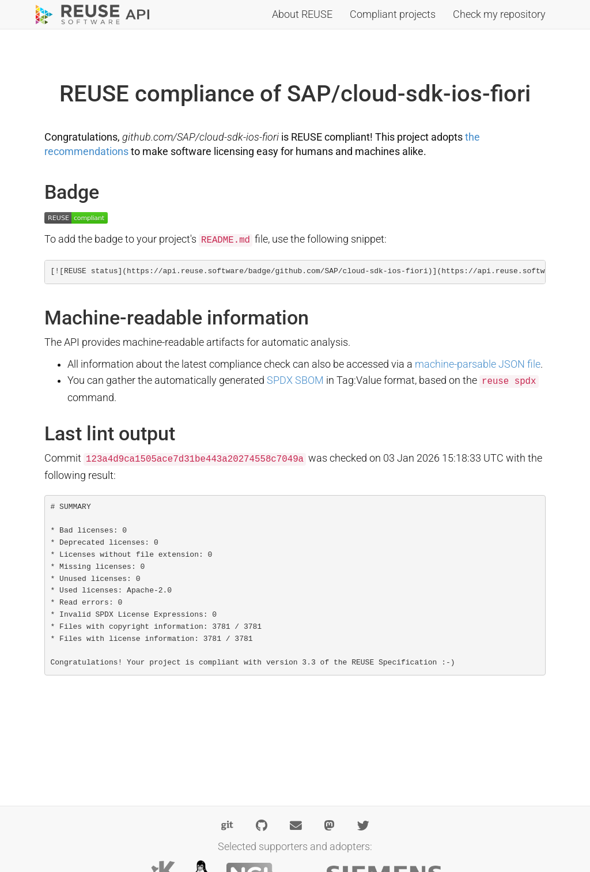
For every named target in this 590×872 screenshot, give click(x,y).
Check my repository (499, 14)
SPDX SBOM (295, 380)
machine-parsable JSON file (477, 364)
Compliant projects (393, 14)
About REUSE (302, 14)
